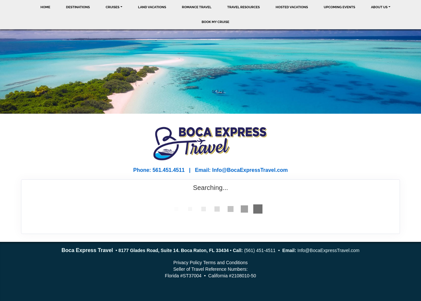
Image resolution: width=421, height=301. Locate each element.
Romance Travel (196, 7)
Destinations (78, 7)
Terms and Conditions (225, 262)
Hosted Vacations (292, 7)
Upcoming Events (339, 7)
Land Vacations (152, 7)
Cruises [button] (112, 7)
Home (45, 7)
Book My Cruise (215, 22)
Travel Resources (243, 7)
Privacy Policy (187, 262)
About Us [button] (379, 7)
